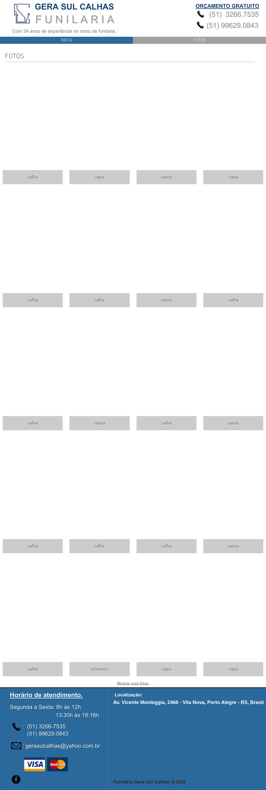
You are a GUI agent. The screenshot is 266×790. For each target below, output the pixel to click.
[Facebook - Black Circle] (16, 779)
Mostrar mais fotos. (133, 683)
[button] (33, 126)
